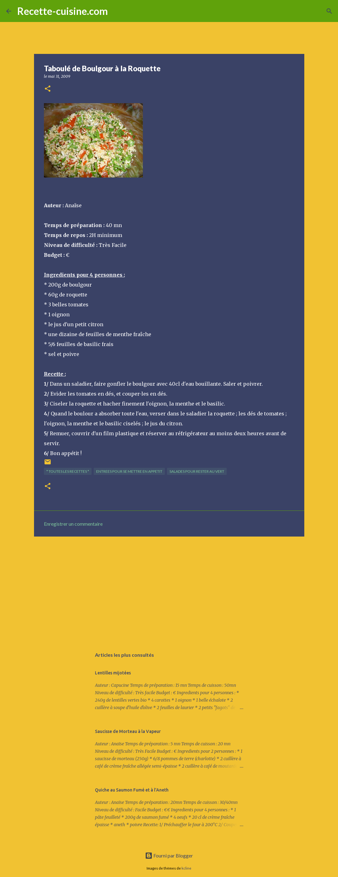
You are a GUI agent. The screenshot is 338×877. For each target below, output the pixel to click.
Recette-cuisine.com (62, 11)
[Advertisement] (169, 589)
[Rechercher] (116, 11)
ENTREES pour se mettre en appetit (129, 471)
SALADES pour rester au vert (196, 471)
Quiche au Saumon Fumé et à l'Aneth (132, 789)
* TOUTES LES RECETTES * (67, 471)
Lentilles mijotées (113, 672)
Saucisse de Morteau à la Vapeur (128, 731)
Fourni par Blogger (169, 855)
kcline (186, 868)
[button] (47, 89)
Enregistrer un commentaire (73, 524)
